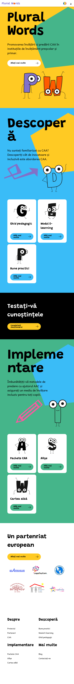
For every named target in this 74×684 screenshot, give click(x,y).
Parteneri (11, 633)
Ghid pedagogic (45, 637)
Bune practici (44, 628)
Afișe (9, 658)
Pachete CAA (13, 654)
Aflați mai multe (18, 63)
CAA (9, 637)
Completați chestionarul (17, 326)
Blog (41, 654)
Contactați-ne (45, 658)
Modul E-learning (46, 633)
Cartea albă (12, 662)
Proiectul (11, 628)
